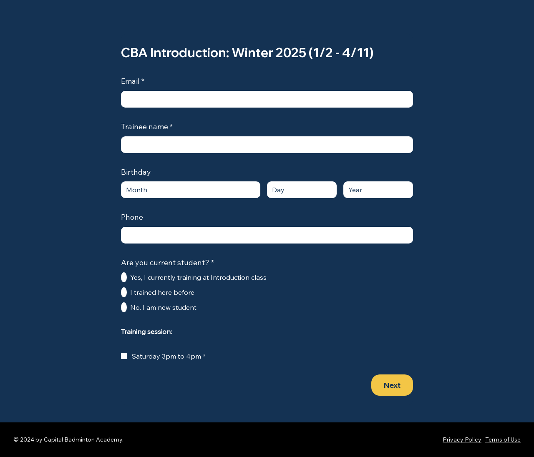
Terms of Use (503, 439)
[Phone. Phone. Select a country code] (134, 235)
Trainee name (147, 127)
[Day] (299, 189)
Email (132, 81)
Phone (132, 217)
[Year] (375, 189)
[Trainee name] (264, 144)
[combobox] (190, 189)
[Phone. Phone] (275, 235)
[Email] (264, 99)
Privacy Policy (462, 439)
